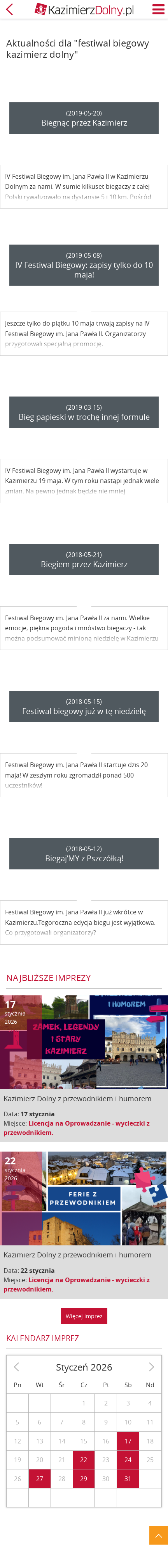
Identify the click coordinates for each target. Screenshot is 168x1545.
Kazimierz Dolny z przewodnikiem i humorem (78, 1098)
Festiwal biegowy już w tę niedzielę (84, 711)
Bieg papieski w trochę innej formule (84, 417)
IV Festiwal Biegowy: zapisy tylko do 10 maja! (84, 270)
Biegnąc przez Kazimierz (84, 122)
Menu (158, 9)
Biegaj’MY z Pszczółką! (84, 858)
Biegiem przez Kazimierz (84, 564)
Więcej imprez (84, 1316)
